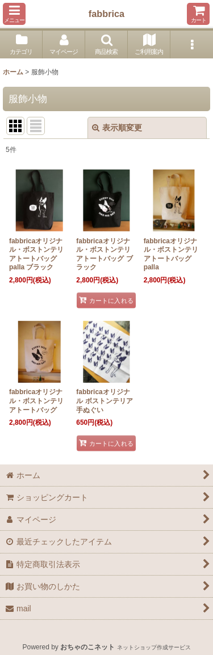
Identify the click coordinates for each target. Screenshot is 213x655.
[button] (14, 14)
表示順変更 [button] (117, 127)
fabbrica (106, 14)
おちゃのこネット (87, 647)
